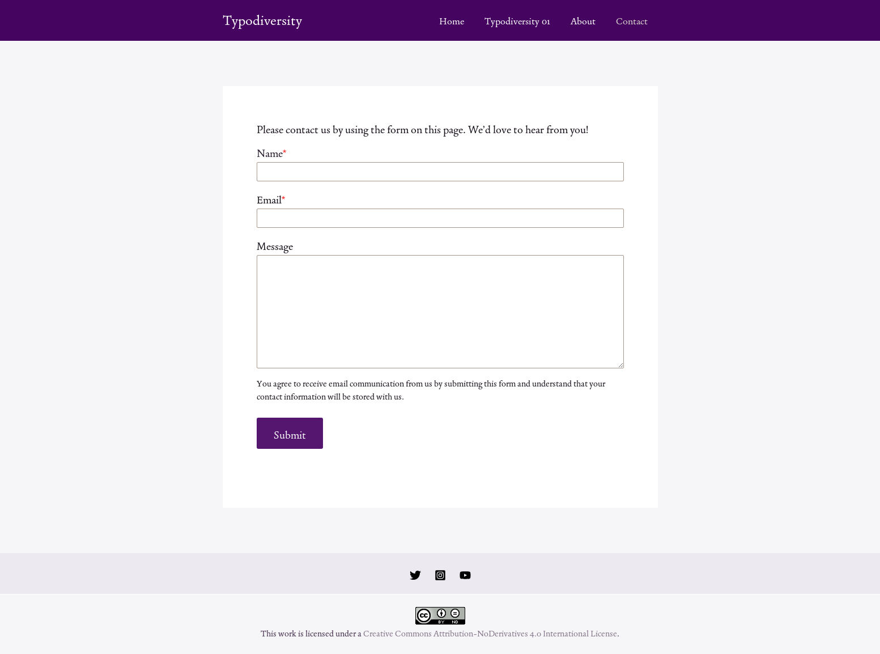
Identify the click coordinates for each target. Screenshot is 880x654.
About (583, 21)
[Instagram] (440, 575)
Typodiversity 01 (517, 21)
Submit (290, 434)
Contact (632, 21)
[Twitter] (415, 575)
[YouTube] (465, 575)
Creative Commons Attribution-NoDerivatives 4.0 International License (490, 633)
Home (451, 21)
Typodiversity (262, 20)
